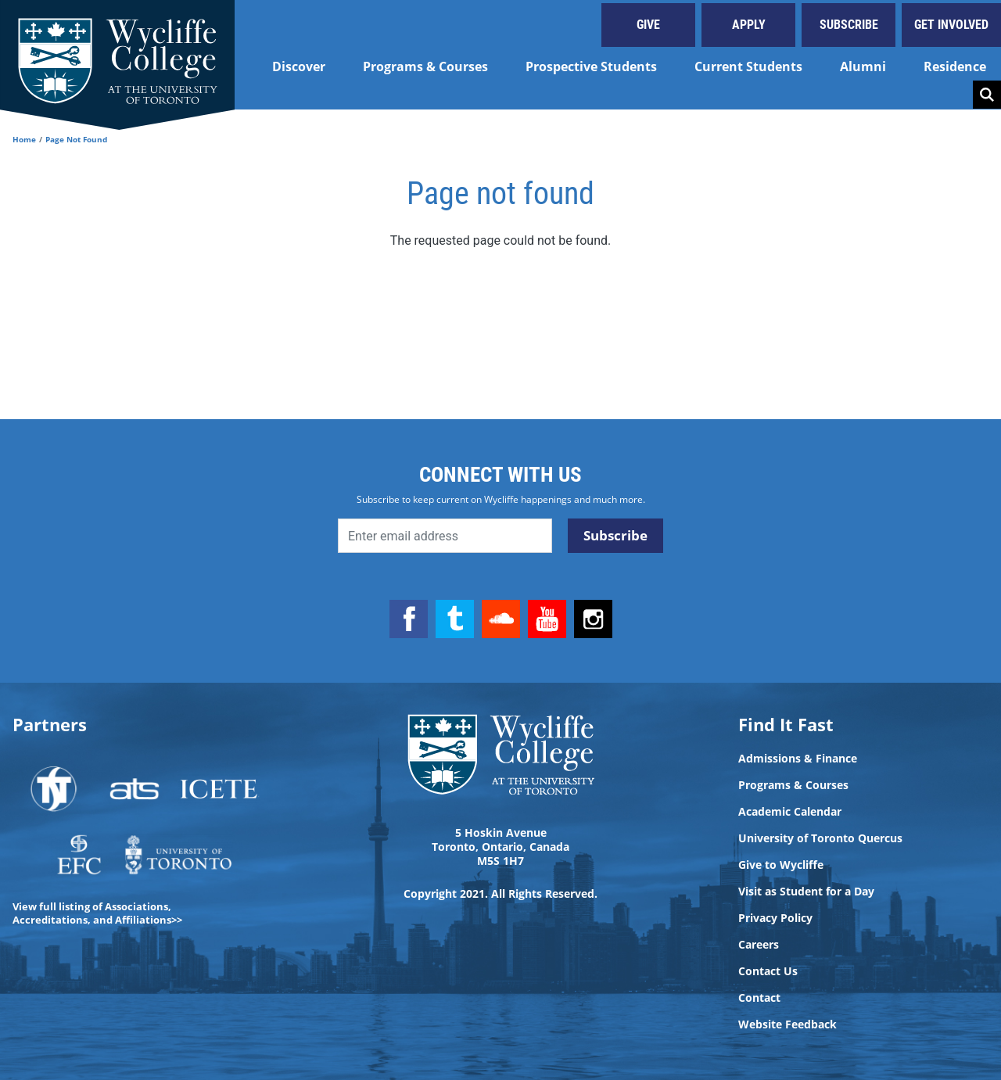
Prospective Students (591, 66)
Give (648, 24)
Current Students (748, 66)
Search (987, 95)
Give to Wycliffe (780, 864)
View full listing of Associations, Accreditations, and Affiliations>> (97, 913)
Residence (955, 66)
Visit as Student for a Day (806, 891)
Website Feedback (787, 1024)
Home (24, 139)
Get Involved (951, 24)
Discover (298, 66)
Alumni (863, 66)
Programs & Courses (425, 66)
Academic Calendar (789, 811)
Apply (749, 24)
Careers (758, 944)
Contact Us (768, 971)
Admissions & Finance (797, 758)
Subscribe (849, 24)
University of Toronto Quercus (820, 838)
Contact (759, 997)
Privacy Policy (775, 918)
